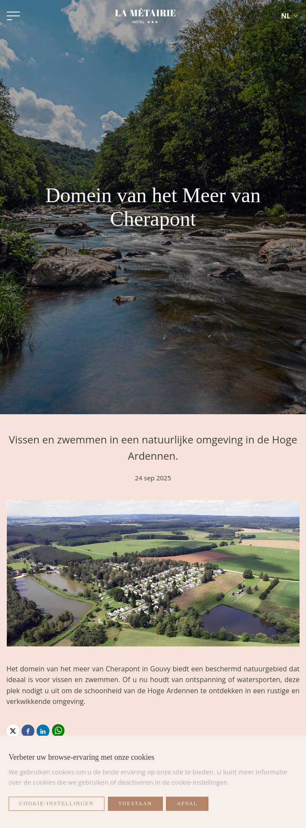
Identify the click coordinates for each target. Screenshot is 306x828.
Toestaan (135, 804)
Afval (187, 804)
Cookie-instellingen (56, 804)
